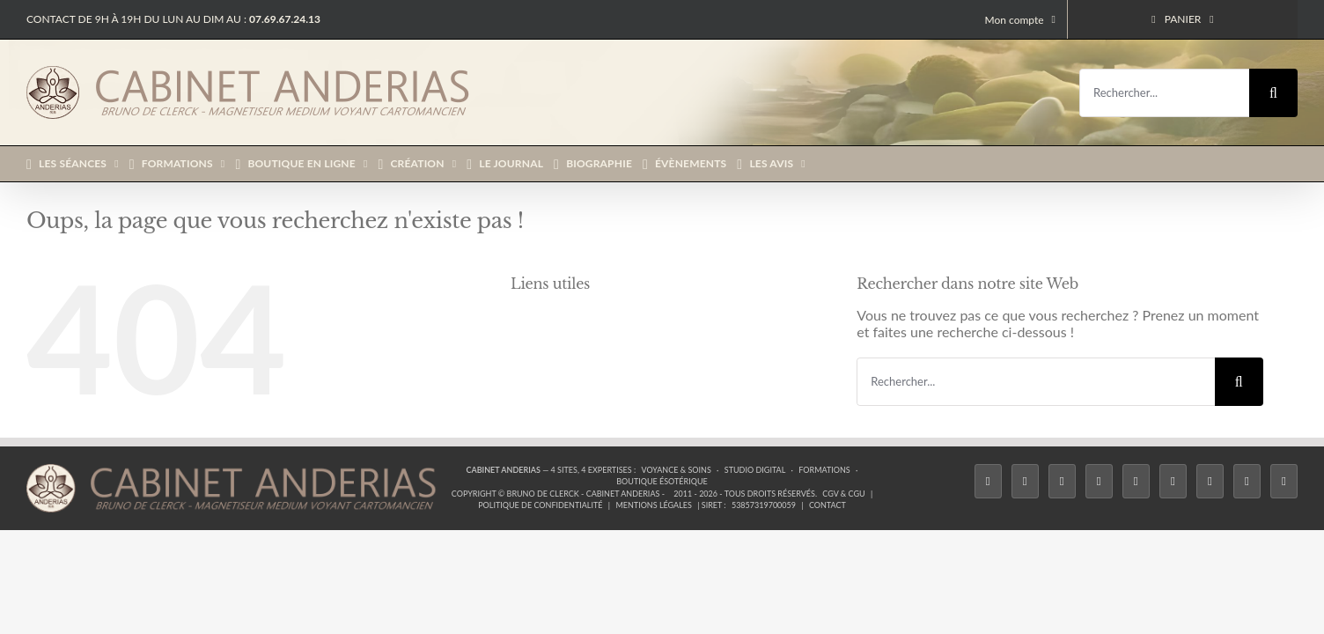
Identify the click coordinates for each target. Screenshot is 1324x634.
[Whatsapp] (1247, 481)
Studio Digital (755, 470)
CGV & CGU (843, 493)
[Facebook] (988, 481)
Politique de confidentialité (540, 505)
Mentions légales (653, 505)
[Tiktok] (1099, 481)
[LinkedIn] (1210, 481)
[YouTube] (1173, 481)
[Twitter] (1025, 481)
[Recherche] (1273, 93)
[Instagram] (1062, 481)
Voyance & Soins (676, 470)
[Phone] (1284, 481)
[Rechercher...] (1164, 93)
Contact (827, 505)
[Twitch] (1136, 481)
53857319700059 (764, 505)
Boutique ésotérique (662, 481)
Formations (824, 470)
